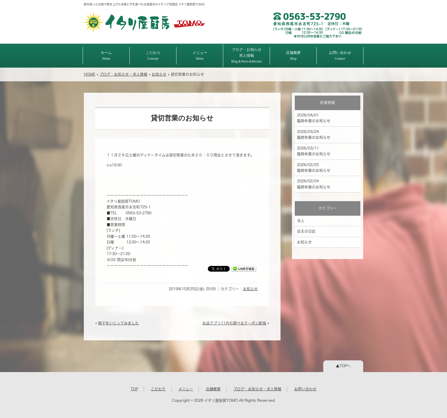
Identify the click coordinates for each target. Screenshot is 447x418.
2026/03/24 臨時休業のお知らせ (313, 134)
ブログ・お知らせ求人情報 (246, 55)
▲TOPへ (343, 366)
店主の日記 (306, 231)
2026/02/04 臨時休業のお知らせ (313, 184)
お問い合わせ (340, 55)
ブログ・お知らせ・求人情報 (123, 74)
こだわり (153, 55)
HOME (89, 74)
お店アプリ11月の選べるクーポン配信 (234, 323)
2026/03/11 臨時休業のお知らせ (313, 151)
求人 (300, 221)
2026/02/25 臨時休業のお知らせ (313, 167)
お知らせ (159, 74)
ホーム (106, 55)
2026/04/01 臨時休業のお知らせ (313, 118)
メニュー (199, 55)
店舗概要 (293, 55)
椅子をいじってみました (118, 323)
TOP (134, 389)
